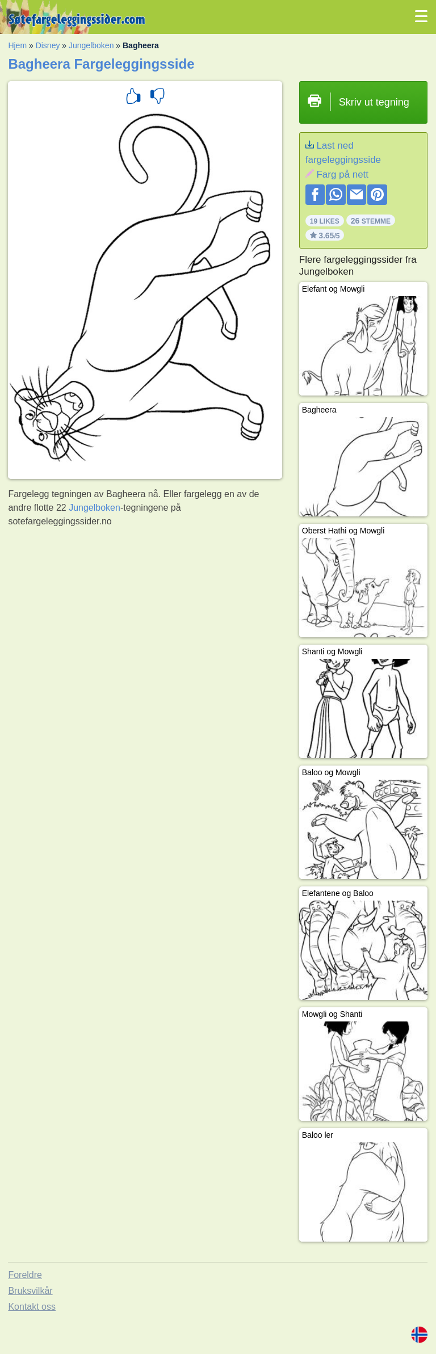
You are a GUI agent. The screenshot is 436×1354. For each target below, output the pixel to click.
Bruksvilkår (30, 1291)
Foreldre (25, 1275)
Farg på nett (342, 174)
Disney (48, 45)
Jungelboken (91, 45)
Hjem (17, 45)
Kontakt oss (32, 1306)
